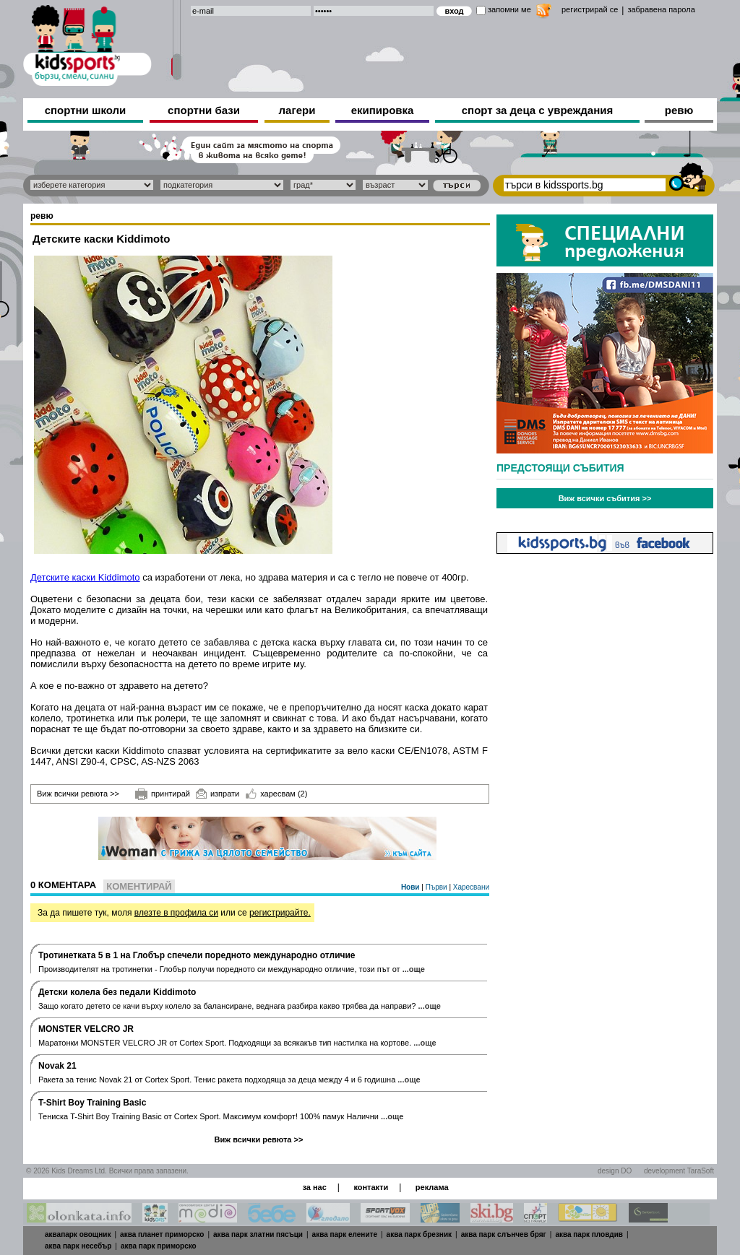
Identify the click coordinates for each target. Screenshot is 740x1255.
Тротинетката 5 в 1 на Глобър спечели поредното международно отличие (197, 955)
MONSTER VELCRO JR (86, 1029)
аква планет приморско (162, 1234)
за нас (314, 1187)
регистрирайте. (280, 913)
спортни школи (85, 110)
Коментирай (138, 886)
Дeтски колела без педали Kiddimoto (117, 992)
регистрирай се (590, 9)
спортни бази (204, 110)
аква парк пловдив (589, 1234)
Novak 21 (57, 1066)
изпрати (217, 794)
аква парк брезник (419, 1234)
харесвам (276, 794)
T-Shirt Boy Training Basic (92, 1103)
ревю (679, 110)
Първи (437, 887)
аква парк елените (344, 1234)
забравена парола (660, 9)
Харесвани (471, 887)
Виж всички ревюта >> (78, 793)
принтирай (162, 794)
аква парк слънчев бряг (503, 1234)
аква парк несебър (78, 1246)
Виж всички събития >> (605, 498)
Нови (411, 887)
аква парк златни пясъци (258, 1234)
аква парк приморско (159, 1246)
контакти (370, 1187)
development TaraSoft (679, 1171)
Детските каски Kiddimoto (85, 577)
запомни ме (509, 9)
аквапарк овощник (78, 1234)
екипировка (382, 110)
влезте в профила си (176, 913)
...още (414, 969)
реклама (432, 1187)
